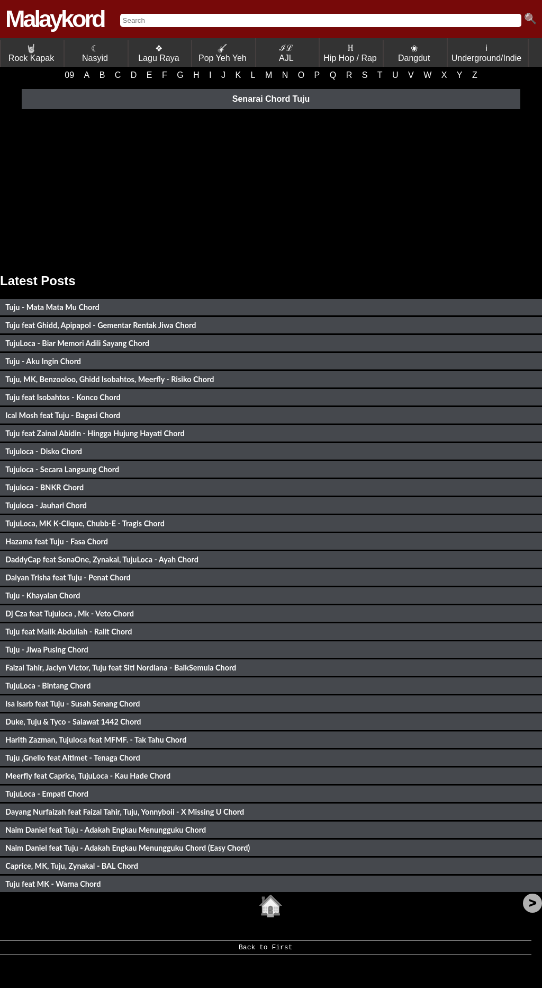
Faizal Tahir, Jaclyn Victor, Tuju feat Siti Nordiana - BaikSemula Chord (120, 667)
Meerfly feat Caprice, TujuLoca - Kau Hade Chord (87, 775)
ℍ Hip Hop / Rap (350, 53)
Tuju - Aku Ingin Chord (43, 361)
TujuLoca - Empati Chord (46, 793)
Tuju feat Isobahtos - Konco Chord (62, 397)
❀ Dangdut (414, 53)
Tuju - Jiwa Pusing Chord (46, 649)
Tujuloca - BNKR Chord (44, 487)
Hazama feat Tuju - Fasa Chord (56, 541)
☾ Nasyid (95, 53)
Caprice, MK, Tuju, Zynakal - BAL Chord (71, 865)
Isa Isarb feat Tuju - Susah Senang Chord (72, 703)
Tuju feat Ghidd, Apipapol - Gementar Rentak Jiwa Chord (100, 325)
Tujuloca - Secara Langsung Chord (62, 469)
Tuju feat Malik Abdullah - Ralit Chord (68, 631)
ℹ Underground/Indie (486, 53)
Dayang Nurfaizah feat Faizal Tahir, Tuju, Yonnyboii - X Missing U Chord (124, 811)
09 (69, 75)
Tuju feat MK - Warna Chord (53, 883)
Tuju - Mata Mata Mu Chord (52, 307)
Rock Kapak (31, 53)
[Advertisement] (271, 188)
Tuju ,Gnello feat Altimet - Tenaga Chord (72, 757)
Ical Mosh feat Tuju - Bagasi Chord (62, 415)
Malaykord (54, 18)
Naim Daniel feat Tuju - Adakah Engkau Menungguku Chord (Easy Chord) (127, 847)
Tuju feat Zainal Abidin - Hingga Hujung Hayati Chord (95, 433)
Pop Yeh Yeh (222, 53)
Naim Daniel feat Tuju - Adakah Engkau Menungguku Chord (105, 829)
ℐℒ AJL (286, 53)
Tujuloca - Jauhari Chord (46, 505)
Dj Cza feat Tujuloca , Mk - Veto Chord (69, 613)
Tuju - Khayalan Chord (42, 595)
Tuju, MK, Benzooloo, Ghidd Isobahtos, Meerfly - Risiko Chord (109, 379)
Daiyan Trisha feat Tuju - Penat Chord (68, 577)
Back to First (265, 951)
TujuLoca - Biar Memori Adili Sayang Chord (77, 343)
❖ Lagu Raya (158, 53)
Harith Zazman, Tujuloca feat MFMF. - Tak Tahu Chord (95, 739)
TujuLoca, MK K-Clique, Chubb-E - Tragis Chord (85, 523)
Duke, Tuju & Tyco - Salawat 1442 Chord (73, 721)
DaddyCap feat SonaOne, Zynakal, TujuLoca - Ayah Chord (101, 559)
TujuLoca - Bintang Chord (48, 685)
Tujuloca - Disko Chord (43, 451)
